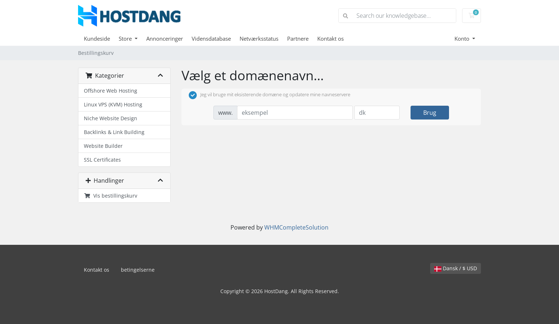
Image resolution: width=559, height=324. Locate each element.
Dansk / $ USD (455, 268)
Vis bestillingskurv (110, 195)
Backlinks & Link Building (114, 132)
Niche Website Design (110, 118)
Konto (462, 38)
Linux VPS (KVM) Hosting (113, 104)
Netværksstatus (259, 38)
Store (126, 38)
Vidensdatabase (211, 38)
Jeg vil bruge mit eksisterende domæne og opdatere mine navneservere (269, 95)
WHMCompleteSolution (296, 227)
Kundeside (97, 38)
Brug (429, 113)
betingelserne (138, 269)
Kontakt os (330, 38)
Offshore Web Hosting (110, 90)
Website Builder (103, 145)
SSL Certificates (102, 159)
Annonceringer (164, 38)
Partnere (298, 38)
